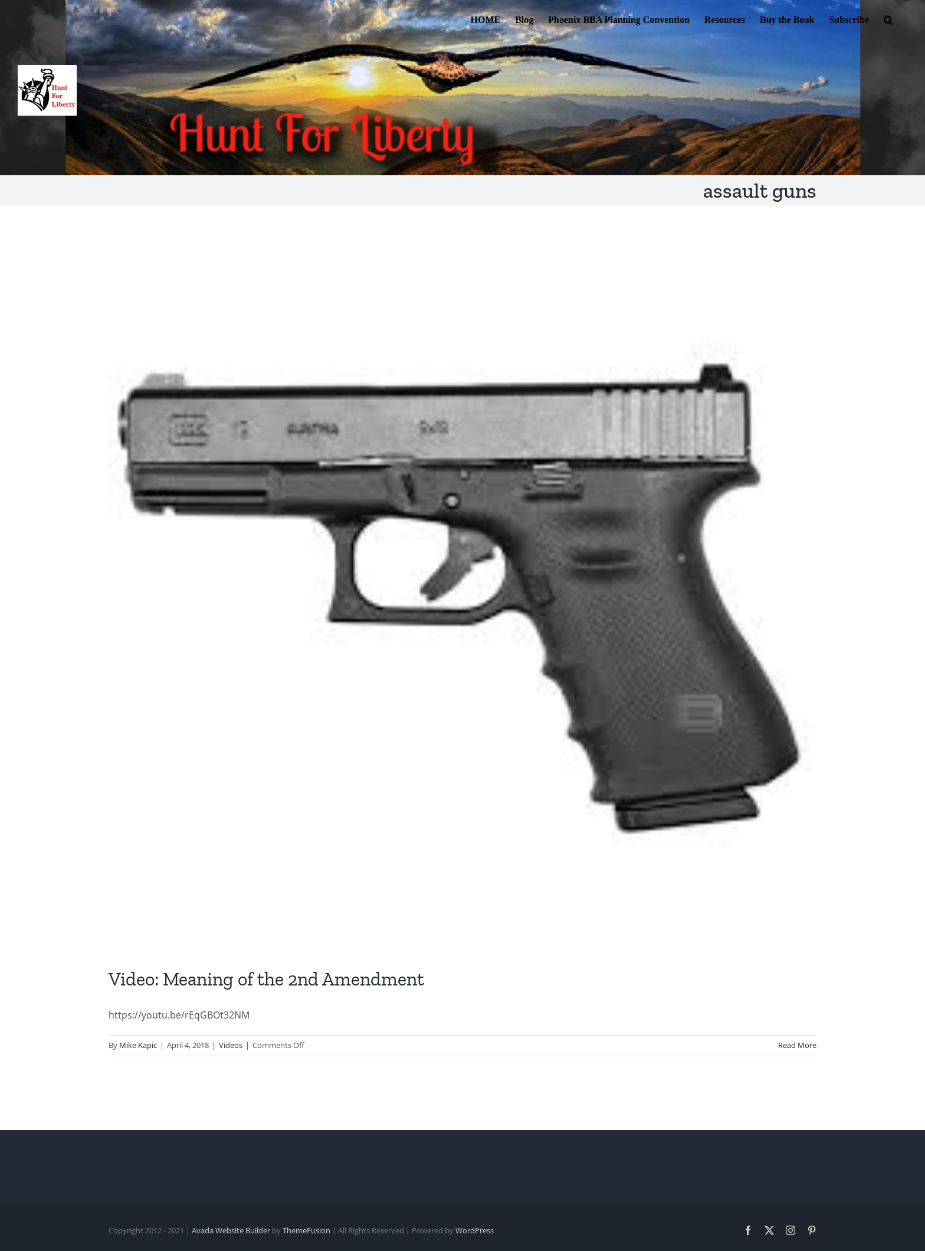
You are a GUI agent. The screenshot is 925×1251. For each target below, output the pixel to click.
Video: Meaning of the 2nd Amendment (266, 979)
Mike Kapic (138, 1045)
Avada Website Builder (231, 1230)
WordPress (474, 1230)
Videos (230, 1045)
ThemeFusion (306, 1230)
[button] (888, 19)
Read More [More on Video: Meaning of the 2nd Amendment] (797, 1045)
